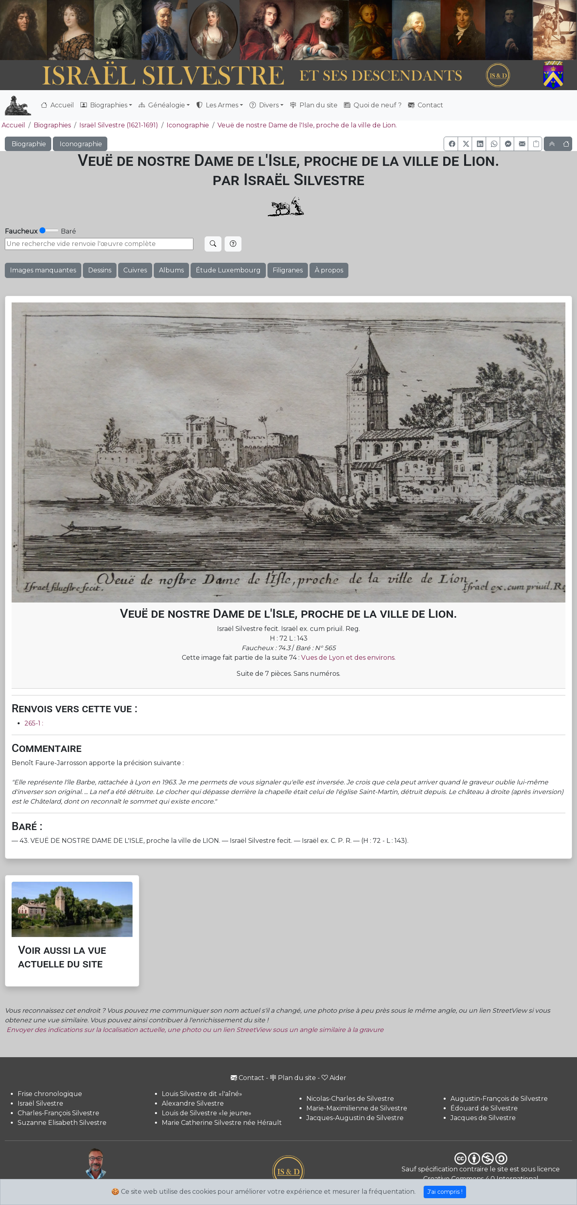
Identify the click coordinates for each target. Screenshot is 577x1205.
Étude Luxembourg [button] (228, 270)
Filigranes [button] (288, 270)
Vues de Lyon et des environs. (348, 657)
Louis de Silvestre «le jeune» (206, 1113)
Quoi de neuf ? (373, 105)
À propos (329, 270)
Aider (334, 1078)
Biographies (52, 125)
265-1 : (33, 723)
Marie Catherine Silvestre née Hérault (222, 1122)
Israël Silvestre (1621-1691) (118, 125)
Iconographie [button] (80, 144)
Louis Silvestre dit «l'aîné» (202, 1094)
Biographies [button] (103, 105)
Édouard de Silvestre (484, 1108)
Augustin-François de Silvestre (499, 1098)
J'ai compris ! (444, 1191)
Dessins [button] (99, 270)
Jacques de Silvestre (483, 1118)
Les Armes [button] (217, 105)
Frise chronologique (50, 1094)
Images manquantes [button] (43, 270)
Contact (425, 105)
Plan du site (314, 105)
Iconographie (188, 125)
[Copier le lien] (535, 144)
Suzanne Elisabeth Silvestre (62, 1122)
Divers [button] (264, 105)
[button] (451, 144)
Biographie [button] (28, 144)
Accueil (57, 105)
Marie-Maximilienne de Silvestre (356, 1108)
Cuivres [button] (135, 270)
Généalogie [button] (162, 105)
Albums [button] (171, 270)
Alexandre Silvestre (193, 1103)
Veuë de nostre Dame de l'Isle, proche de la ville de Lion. (307, 125)
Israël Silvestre (40, 1103)
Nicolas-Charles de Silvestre (350, 1098)
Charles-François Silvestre (58, 1113)
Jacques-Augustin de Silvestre (355, 1118)
